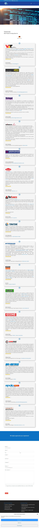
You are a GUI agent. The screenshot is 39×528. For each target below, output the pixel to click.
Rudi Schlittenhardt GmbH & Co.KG (18, 163)
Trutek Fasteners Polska (16, 236)
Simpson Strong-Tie (12, 284)
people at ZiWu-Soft (24, 296)
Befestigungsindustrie (8, 509)
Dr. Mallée (10, 277)
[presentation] (12, 490)
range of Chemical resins (28, 48)
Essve (6, 292)
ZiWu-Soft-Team (24, 254)
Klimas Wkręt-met (8, 171)
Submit (6, 493)
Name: (6, 450)
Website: (6, 466)
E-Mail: (6, 454)
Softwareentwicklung (8, 506)
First (5, 452)
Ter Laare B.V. (14, 217)
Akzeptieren (19, 520)
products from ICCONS (9, 319)
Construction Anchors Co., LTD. (19, 425)
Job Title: (6, 458)
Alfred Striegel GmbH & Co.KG (17, 117)
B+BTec (14, 379)
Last (20, 452)
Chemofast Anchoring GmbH (26, 358)
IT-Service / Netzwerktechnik (9, 504)
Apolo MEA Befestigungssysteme (21, 402)
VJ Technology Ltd (15, 63)
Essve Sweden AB (26, 308)
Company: (6, 462)
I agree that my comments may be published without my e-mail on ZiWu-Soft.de (19, 485)
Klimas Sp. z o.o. (14, 190)
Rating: (6, 446)
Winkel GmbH (25, 145)
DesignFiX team (17, 199)
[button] (37, 514)
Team (29, 79)
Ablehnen (19, 522)
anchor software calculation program (19, 49)
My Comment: (7, 469)
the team (16, 54)
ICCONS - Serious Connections (17, 335)
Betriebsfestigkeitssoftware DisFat (22, 250)
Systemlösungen (7, 507)
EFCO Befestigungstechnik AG (22, 92)
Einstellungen (19, 525)
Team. (21, 110)
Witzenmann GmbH (25, 261)
